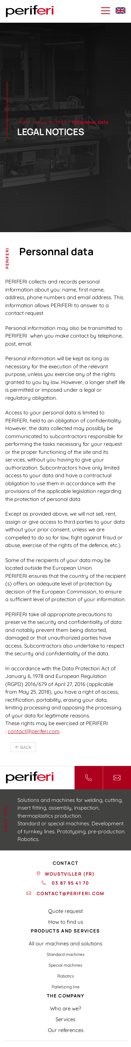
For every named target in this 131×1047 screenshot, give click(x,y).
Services (65, 1019)
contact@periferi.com (34, 731)
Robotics (65, 976)
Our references (65, 1030)
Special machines (65, 965)
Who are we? (65, 1008)
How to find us (65, 922)
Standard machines (66, 954)
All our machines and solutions (65, 943)
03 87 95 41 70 (69, 883)
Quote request (65, 911)
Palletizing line (66, 986)
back (23, 747)
